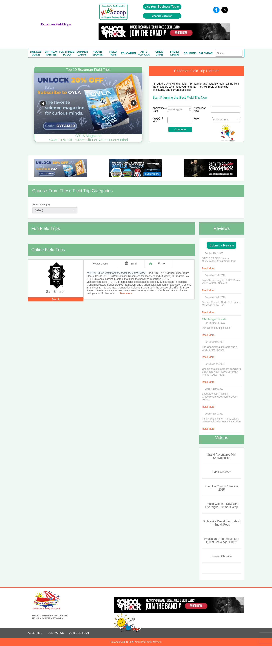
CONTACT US (56, 632)
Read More (208, 268)
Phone (161, 263)
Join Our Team (79, 632)
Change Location (162, 15)
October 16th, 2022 (214, 389)
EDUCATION (128, 53)
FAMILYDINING (174, 53)
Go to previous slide (43, 103)
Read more (125, 293)
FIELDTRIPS (113, 53)
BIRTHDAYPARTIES (51, 53)
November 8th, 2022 (214, 342)
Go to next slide (134, 103)
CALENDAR (206, 53)
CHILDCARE (159, 53)
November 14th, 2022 (215, 323)
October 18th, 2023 (214, 253)
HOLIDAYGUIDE (35, 53)
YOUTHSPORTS (97, 53)
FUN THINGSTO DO (66, 53)
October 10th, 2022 (214, 414)
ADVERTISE (35, 632)
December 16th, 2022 (215, 297)
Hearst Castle (100, 263)
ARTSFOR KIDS (144, 53)
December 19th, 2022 (215, 275)
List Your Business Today (162, 6)
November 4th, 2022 (214, 364)
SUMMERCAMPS (82, 53)
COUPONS (190, 53)
